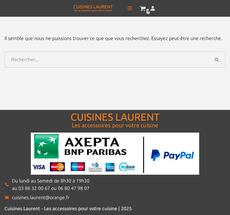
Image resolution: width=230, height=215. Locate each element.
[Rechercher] (106, 59)
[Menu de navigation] (130, 8)
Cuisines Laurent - (24, 208)
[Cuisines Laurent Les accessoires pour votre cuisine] (93, 8)
